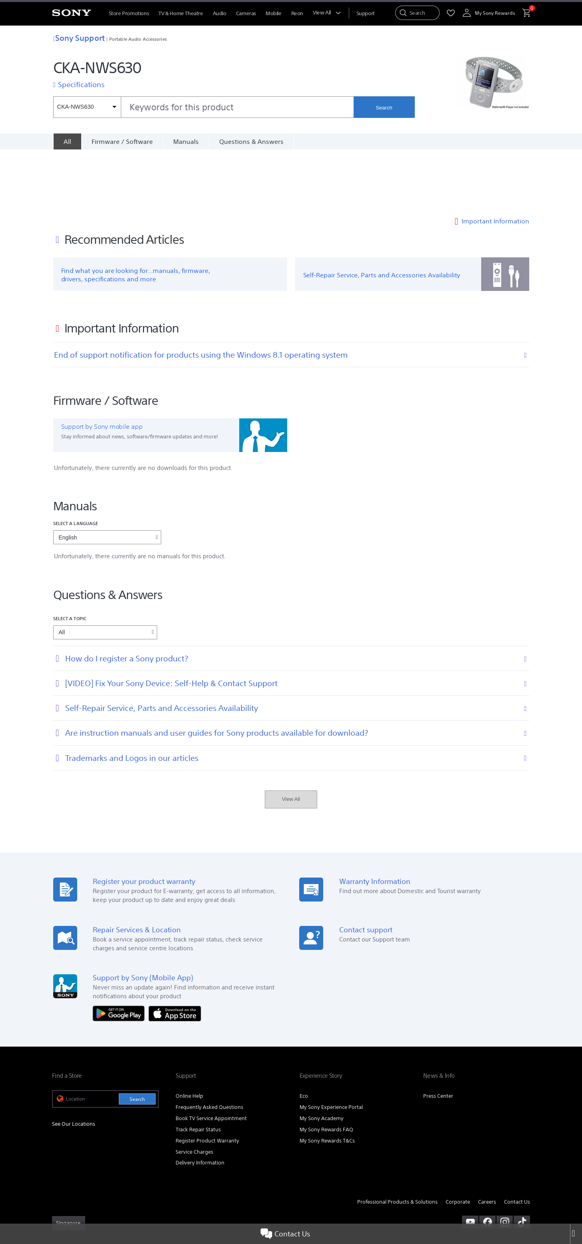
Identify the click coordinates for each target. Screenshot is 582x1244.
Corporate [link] (458, 1142)
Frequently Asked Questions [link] (209, 1047)
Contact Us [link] (517, 1142)
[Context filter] (87, 107)
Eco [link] (304, 1036)
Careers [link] (487, 1142)
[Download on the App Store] (174, 953)
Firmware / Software (122, 141)
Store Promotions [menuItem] (129, 13)
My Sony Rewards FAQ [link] (326, 1070)
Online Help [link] (189, 1036)
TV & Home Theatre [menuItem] (180, 13)
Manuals (186, 141)
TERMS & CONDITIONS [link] (75, 1200)
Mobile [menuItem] (274, 13)
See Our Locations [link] (73, 1064)
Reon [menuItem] (297, 13)
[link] (68, 1163)
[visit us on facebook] (487, 1162)
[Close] (576, 1234)
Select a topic (70, 559)
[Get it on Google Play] (121, 953)
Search (384, 108)
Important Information (495, 161)
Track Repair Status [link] (198, 1070)
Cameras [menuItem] (246, 13)
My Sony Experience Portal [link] (331, 1047)
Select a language (75, 464)
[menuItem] (365, 13)
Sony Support (79, 37)
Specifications (81, 84)
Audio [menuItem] (219, 13)
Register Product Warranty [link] (207, 1081)
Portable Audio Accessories (138, 39)
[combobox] (203, 107)
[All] (67, 141)
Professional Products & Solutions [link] (397, 1142)
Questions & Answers (251, 141)
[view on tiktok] (522, 1162)
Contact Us (285, 1234)
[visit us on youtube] (470, 1162)
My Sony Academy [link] (322, 1058)
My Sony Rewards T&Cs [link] (327, 1081)
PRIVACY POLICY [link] (120, 1200)
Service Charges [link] (194, 1092)
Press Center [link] (438, 1036)
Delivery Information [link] (200, 1103)
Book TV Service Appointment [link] (211, 1058)
